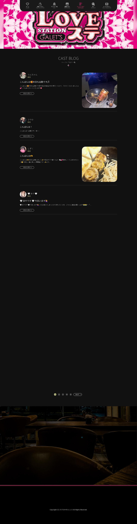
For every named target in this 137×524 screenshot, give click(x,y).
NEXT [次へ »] (77, 394)
